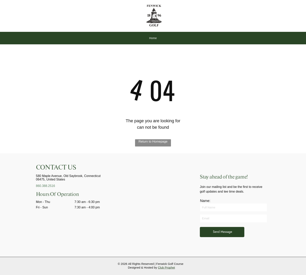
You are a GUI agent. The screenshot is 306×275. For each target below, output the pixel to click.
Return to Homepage (153, 141)
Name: (205, 201)
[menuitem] (153, 38)
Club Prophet (166, 267)
